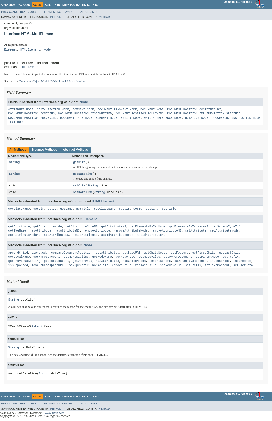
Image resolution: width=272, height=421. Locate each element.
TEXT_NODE (16, 122)
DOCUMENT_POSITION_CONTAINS (31, 114)
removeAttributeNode (131, 231)
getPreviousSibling (24, 261)
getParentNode (207, 257)
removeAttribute (96, 231)
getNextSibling (76, 257)
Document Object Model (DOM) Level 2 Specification (52, 81)
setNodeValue (170, 266)
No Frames (64, 11)
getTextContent (56, 261)
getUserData (82, 261)
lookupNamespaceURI (47, 266)
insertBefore (160, 261)
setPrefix (193, 266)
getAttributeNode (47, 227)
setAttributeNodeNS (24, 235)
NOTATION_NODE (196, 118)
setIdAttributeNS (151, 235)
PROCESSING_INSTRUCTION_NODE (236, 118)
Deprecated (71, 4)
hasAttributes (107, 261)
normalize (100, 266)
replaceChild (146, 266)
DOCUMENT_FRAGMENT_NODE (117, 110)
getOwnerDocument (178, 257)
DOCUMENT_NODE (152, 110)
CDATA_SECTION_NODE (53, 110)
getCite (79, 162)
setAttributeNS (56, 235)
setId (137, 209)
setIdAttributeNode (117, 235)
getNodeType (125, 257)
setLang (152, 209)
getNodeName (102, 257)
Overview (8, 4)
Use (48, 4)
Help (95, 4)
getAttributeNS (113, 227)
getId (52, 209)
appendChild (18, 253)
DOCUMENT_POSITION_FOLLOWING (139, 114)
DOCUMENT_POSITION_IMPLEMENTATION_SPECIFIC (203, 114)
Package (23, 4)
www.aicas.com (54, 413)
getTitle (83, 209)
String (14, 162)
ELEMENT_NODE (106, 118)
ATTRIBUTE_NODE (20, 110)
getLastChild (229, 253)
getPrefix (230, 257)
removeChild (121, 266)
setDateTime (83, 192)
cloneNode (39, 253)
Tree (56, 4)
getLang (66, 209)
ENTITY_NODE (130, 118)
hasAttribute (40, 231)
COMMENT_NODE (83, 110)
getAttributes (107, 253)
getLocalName (19, 257)
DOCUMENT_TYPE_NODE (76, 118)
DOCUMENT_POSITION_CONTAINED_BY (194, 110)
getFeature (180, 253)
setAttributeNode (224, 231)
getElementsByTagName (147, 227)
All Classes (88, 11)
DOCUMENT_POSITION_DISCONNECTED (85, 114)
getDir (38, 209)
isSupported (18, 266)
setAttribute (196, 231)
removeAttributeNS (166, 231)
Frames (49, 11)
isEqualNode (220, 261)
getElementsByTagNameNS (188, 227)
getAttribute (19, 227)
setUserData (243, 266)
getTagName (17, 231)
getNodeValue (149, 257)
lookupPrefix (78, 266)
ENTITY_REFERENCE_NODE (162, 118)
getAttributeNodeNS (81, 227)
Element (10, 50)
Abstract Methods (75, 149)
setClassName (104, 209)
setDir (124, 209)
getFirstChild (203, 253)
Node (47, 50)
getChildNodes (155, 253)
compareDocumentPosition (71, 253)
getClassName (19, 209)
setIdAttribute (85, 235)
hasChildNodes (134, 261)
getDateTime (83, 174)
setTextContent (217, 266)
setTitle (169, 209)
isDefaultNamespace (190, 261)
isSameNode (242, 261)
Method (55, 17)
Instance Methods (44, 149)
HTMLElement (30, 50)
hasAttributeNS (67, 231)
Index (86, 4)
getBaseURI (131, 253)
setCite (79, 186)
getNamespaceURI (46, 257)
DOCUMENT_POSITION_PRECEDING (32, 118)
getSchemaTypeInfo (227, 227)
